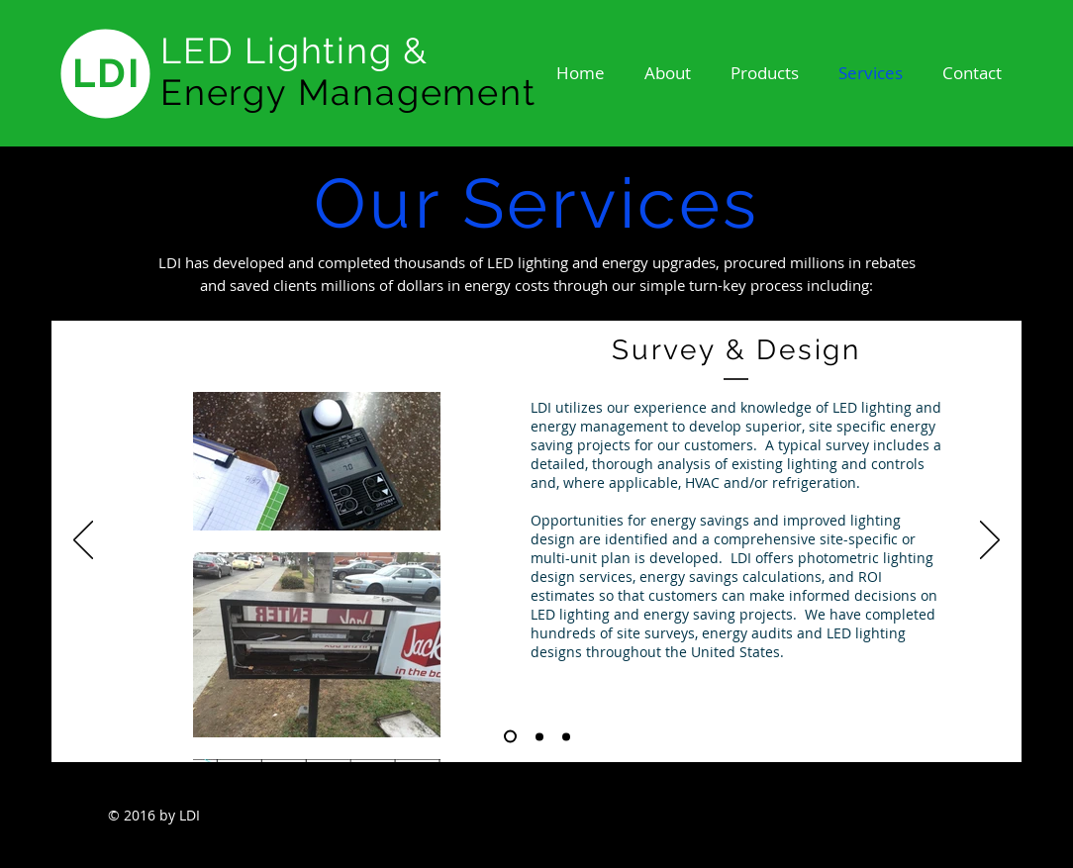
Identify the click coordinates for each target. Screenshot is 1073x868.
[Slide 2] (539, 736)
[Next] (990, 541)
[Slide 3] (566, 736)
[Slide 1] (510, 736)
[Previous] (83, 541)
